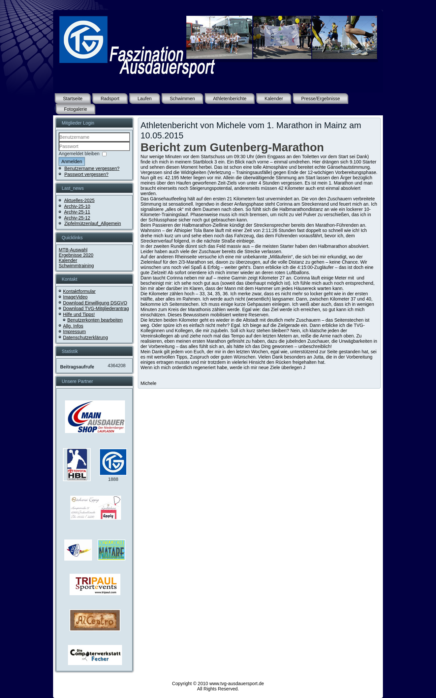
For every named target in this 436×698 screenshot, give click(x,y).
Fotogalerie (75, 109)
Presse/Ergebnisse (320, 98)
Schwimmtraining (76, 265)
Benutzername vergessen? (91, 168)
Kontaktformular (79, 291)
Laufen (145, 98)
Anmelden (71, 161)
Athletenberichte (229, 98)
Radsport (110, 98)
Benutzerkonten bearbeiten (95, 320)
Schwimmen (182, 98)
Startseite (72, 98)
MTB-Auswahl (73, 249)
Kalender (274, 98)
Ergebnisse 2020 (76, 255)
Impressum (74, 331)
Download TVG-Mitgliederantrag (96, 308)
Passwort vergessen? (86, 174)
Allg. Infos (73, 326)
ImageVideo (75, 297)
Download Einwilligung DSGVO (95, 302)
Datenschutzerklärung (85, 337)
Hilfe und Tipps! (79, 314)
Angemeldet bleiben (79, 153)
